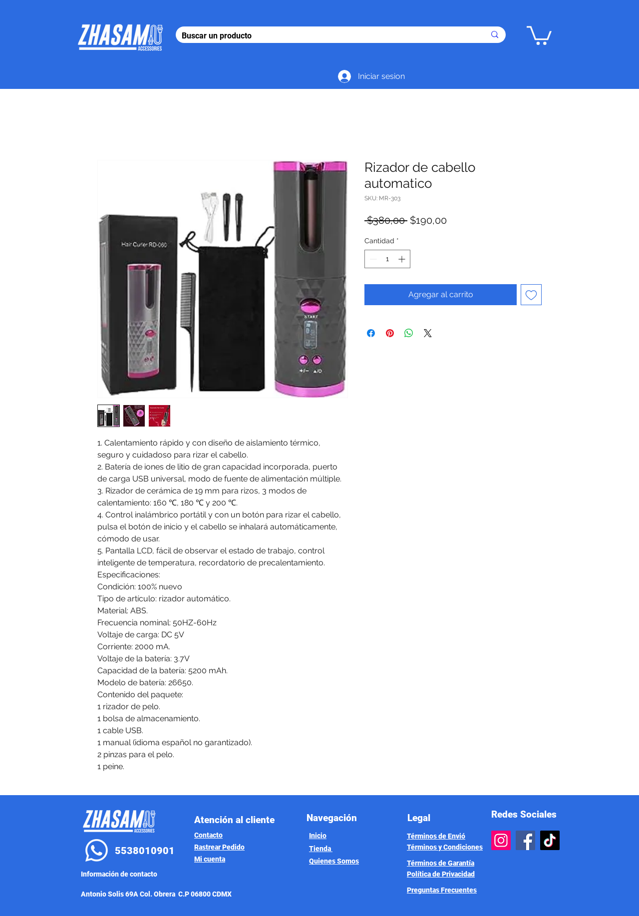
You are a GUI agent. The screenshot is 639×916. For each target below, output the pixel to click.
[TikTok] (550, 840)
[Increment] (402, 259)
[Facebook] (525, 840)
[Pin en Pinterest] (390, 333)
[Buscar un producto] (326, 35)
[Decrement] (372, 259)
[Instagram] (501, 840)
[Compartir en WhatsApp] (409, 333)
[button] (539, 34)
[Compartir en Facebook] (371, 333)
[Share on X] (428, 333)
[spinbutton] (387, 259)
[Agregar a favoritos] (531, 294)
